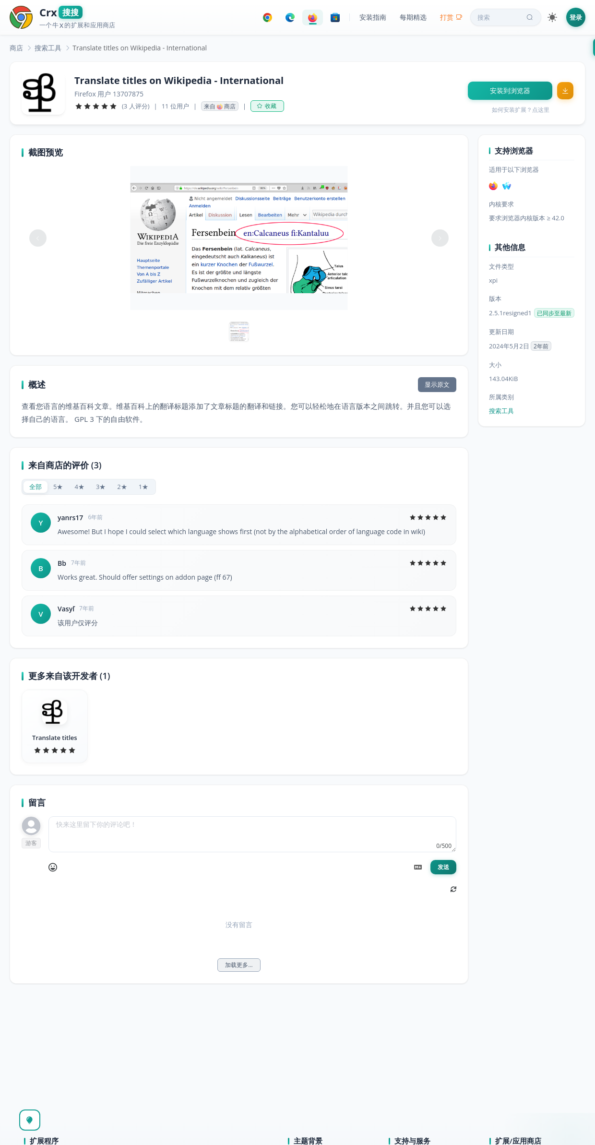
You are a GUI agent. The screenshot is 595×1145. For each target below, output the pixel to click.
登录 (576, 17)
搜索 (506, 17)
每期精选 (413, 17)
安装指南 (372, 17)
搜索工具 (48, 47)
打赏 (451, 17)
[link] (16, 47)
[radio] (36, 487)
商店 (16, 47)
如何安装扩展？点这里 (520, 110)
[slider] (96, 106)
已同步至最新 (554, 313)
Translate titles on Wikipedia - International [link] (139, 47)
